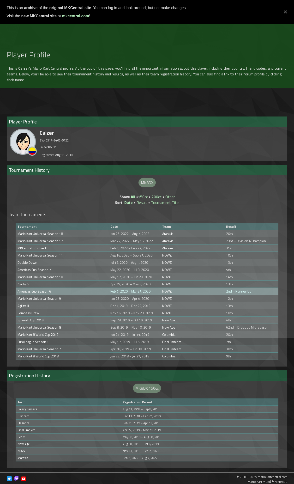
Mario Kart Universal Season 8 (39, 327)
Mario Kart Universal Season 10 (40, 276)
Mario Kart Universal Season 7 (39, 348)
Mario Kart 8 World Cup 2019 (38, 334)
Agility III (23, 305)
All (133, 197)
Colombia (168, 334)
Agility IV (23, 284)
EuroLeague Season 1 (33, 341)
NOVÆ (167, 255)
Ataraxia (168, 233)
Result (142, 202)
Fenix (21, 437)
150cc (143, 197)
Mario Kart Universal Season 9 (39, 298)
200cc (157, 197)
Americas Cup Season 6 (34, 291)
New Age (168, 320)
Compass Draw (28, 312)
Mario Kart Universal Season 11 (40, 255)
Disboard (24, 416)
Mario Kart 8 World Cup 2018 (38, 356)
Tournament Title (165, 202)
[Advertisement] (147, 34)
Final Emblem (171, 341)
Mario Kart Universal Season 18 (40, 233)
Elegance (24, 423)
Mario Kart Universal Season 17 (40, 240)
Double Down (27, 262)
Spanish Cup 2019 (31, 320)
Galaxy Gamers (27, 409)
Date (128, 202)
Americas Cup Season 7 (34, 269)
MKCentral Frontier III (32, 248)
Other (170, 197)
